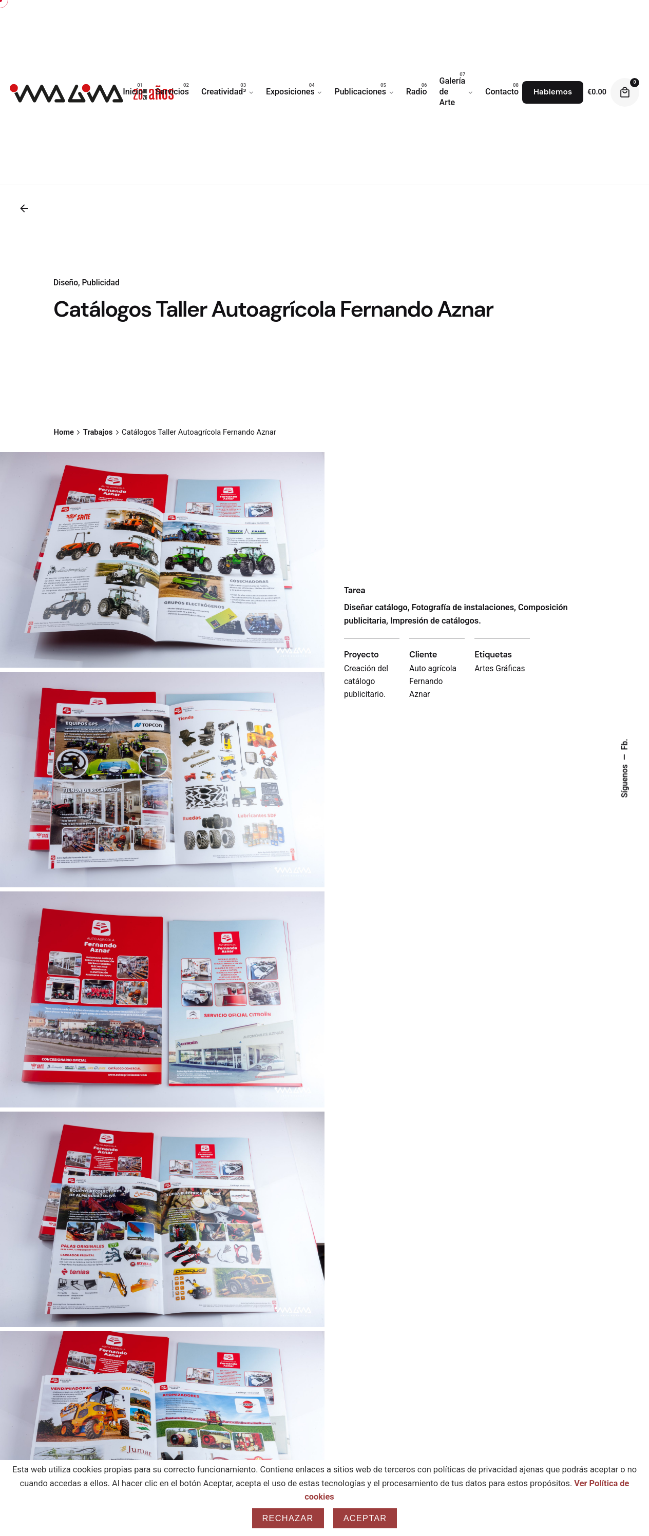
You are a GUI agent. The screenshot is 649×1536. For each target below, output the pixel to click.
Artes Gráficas (499, 744)
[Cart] (624, 92)
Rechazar (288, 1518)
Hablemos (552, 92)
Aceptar (365, 1518)
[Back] (24, 208)
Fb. (624, 744)
